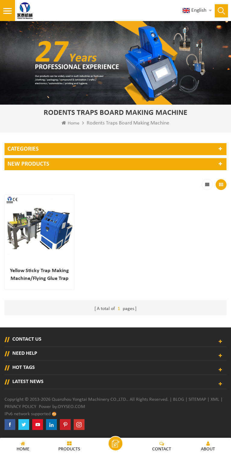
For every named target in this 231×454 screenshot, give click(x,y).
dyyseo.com (71, 406)
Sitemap (197, 399)
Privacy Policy (20, 406)
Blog (178, 399)
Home (70, 123)
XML (215, 399)
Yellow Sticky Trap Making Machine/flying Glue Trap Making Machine (39, 275)
